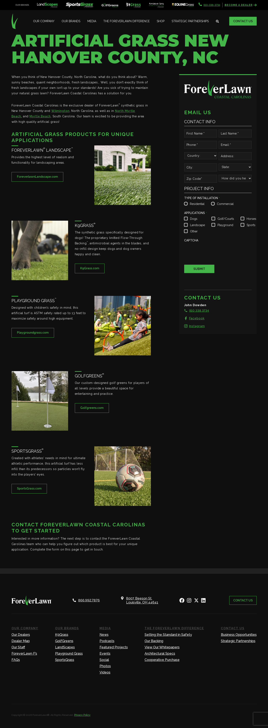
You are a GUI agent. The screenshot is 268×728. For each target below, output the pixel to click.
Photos (105, 666)
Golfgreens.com (92, 407)
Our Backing (154, 641)
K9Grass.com (89, 268)
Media (91, 21)
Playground (225, 225)
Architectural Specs (160, 653)
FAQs (16, 660)
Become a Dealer (241, 5)
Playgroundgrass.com (33, 332)
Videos (105, 672)
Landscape (197, 225)
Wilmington (60, 111)
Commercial (225, 204)
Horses (251, 218)
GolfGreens (64, 641)
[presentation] (216, 252)
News (104, 635)
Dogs (193, 218)
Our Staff (18, 647)
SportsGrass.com (29, 488)
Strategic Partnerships (190, 21)
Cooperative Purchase (162, 660)
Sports (251, 225)
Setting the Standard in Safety (168, 635)
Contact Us (243, 21)
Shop (160, 21)
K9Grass (61, 635)
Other (194, 231)
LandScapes (65, 647)
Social (104, 660)
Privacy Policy (82, 715)
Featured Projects (114, 647)
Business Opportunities (239, 635)
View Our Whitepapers (162, 647)
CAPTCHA (191, 240)
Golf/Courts (225, 218)
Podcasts (107, 641)
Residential (196, 204)
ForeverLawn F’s (24, 653)
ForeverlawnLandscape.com (37, 176)
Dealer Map (21, 641)
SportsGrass (64, 660)
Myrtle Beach (40, 116)
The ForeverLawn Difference (126, 21)
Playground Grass (69, 653)
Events (105, 653)
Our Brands (71, 21)
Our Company (43, 21)
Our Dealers (21, 635)
